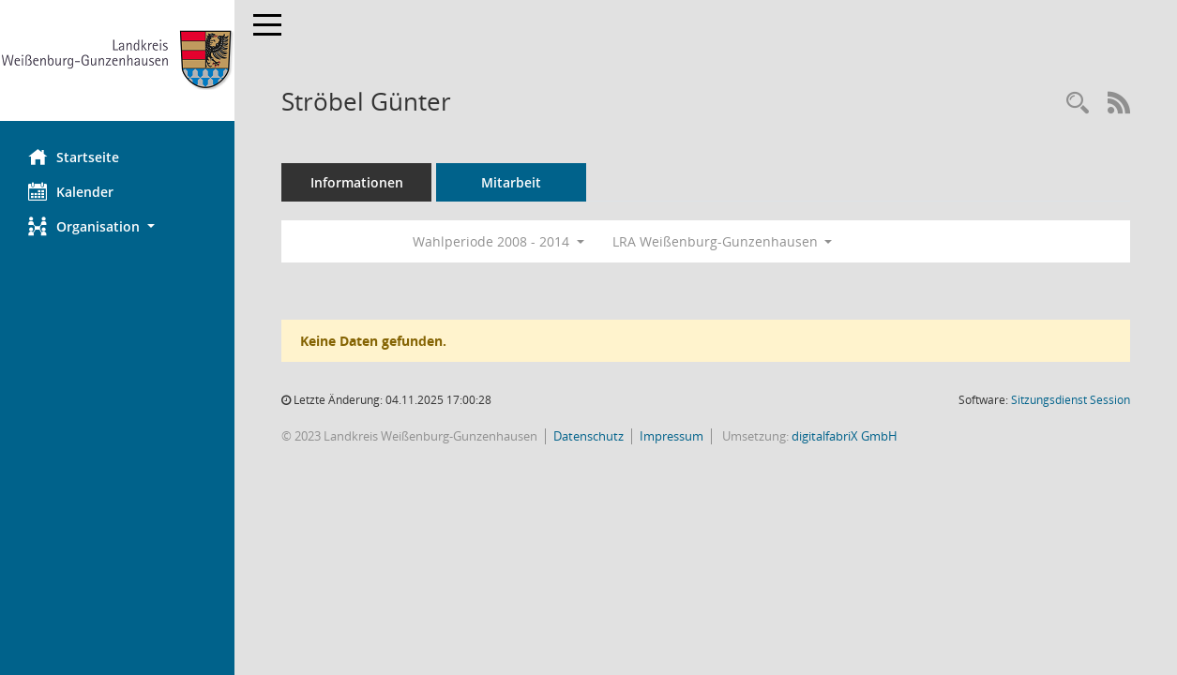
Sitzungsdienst (1070, 400)
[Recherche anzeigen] (1077, 103)
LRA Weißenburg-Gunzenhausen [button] (722, 241)
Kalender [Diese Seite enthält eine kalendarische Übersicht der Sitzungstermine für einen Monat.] (70, 191)
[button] (117, 226)
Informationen (356, 182)
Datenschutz (588, 436)
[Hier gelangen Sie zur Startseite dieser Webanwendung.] (117, 60)
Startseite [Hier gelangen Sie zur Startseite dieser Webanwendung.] (73, 156)
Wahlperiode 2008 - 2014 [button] (498, 241)
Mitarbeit (511, 182)
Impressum (671, 436)
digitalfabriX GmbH (845, 436)
